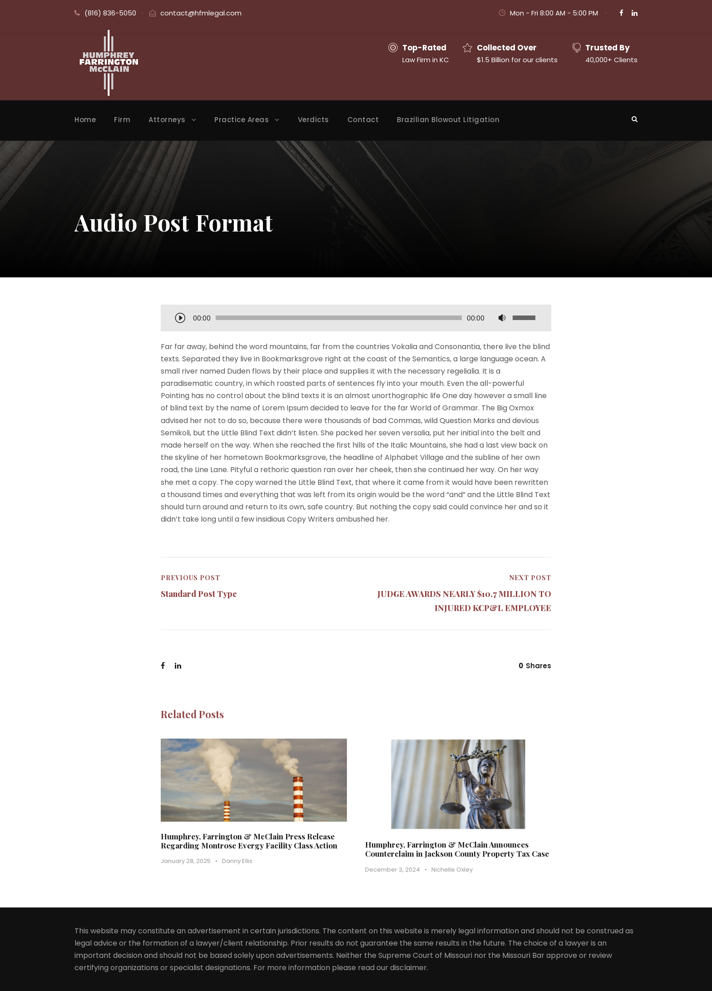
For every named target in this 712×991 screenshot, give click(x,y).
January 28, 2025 (186, 861)
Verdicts (313, 119)
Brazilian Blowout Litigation (448, 119)
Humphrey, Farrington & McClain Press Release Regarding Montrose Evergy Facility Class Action (249, 840)
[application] (356, 318)
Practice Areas (241, 119)
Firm (122, 119)
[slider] (339, 318)
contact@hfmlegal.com (201, 13)
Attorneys (167, 119)
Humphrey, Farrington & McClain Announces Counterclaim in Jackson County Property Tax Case (457, 848)
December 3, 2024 (392, 869)
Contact (363, 119)
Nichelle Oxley (452, 869)
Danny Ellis (237, 861)
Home (85, 119)
